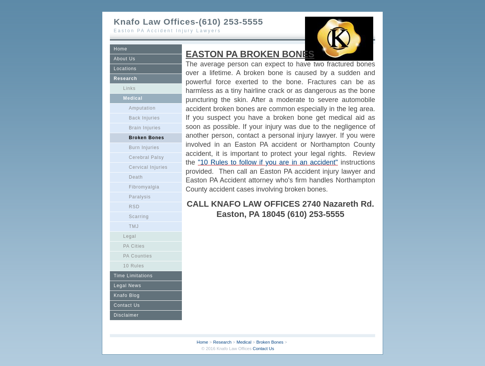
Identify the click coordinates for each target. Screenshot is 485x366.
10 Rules (133, 266)
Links (129, 88)
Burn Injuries (144, 147)
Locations (125, 68)
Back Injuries (144, 118)
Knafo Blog (127, 295)
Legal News (127, 285)
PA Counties (137, 256)
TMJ (134, 226)
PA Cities (134, 246)
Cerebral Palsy (146, 157)
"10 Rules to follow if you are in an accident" (268, 162)
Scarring (139, 216)
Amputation (142, 108)
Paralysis (140, 196)
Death (136, 177)
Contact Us (127, 305)
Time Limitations (133, 275)
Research (125, 78)
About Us (124, 58)
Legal (129, 236)
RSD (134, 206)
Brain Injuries (145, 127)
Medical (132, 98)
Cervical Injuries (148, 167)
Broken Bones (146, 137)
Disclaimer (126, 315)
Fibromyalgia (144, 187)
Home (120, 49)
